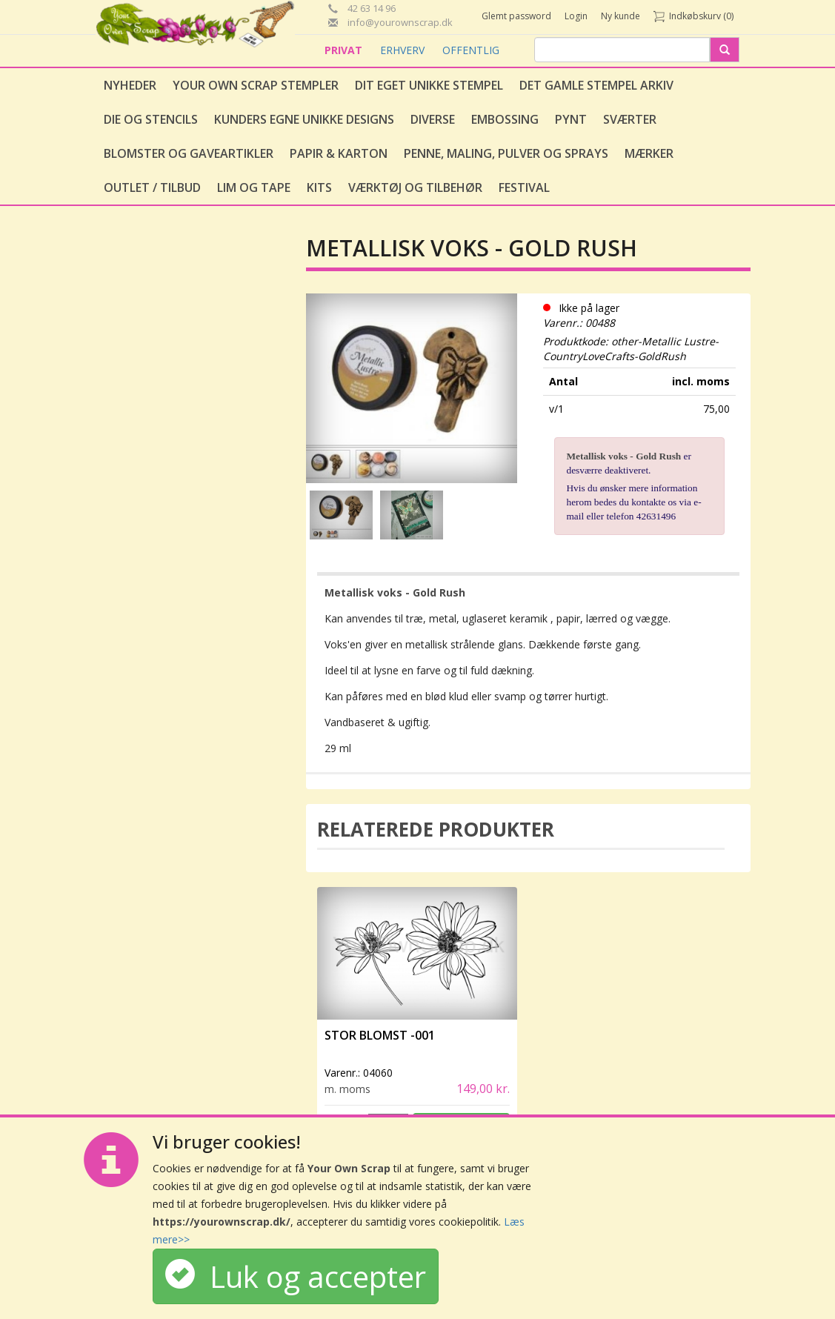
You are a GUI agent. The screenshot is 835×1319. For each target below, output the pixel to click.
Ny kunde (620, 16)
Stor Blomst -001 (380, 1035)
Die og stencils (151, 119)
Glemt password (516, 16)
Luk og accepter (295, 1276)
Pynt (571, 119)
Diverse (432, 119)
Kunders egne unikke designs (304, 119)
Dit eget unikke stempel (429, 85)
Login (576, 16)
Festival (524, 187)
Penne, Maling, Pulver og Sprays (506, 153)
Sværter (629, 119)
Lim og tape (253, 187)
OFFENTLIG (470, 50)
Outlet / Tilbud (152, 187)
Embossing (505, 119)
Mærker (649, 153)
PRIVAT (345, 50)
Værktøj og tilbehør (415, 187)
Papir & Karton (338, 153)
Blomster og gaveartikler (188, 153)
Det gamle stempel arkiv (596, 85)
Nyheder (130, 85)
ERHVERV (404, 50)
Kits (319, 187)
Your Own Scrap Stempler (256, 85)
